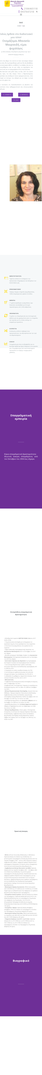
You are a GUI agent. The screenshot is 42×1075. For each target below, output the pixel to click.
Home (19, 26)
